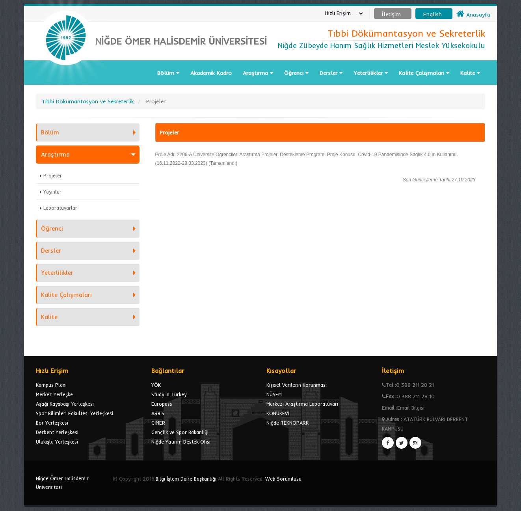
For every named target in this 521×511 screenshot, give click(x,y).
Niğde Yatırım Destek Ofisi (180, 441)
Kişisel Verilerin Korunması (296, 385)
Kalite (470, 72)
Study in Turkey (168, 394)
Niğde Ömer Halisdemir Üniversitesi (62, 482)
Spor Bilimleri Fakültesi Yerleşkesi (74, 413)
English (432, 14)
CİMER (158, 423)
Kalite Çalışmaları (424, 72)
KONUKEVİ (277, 413)
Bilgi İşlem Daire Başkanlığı (186, 479)
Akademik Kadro (211, 72)
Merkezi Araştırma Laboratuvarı (302, 404)
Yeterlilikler (371, 72)
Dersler (331, 72)
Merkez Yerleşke (54, 394)
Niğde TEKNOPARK (287, 423)
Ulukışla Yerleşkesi (57, 441)
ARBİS (157, 413)
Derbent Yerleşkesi (57, 432)
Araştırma (258, 72)
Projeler (52, 175)
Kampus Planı (51, 385)
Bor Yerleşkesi (52, 423)
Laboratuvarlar (60, 208)
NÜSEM (274, 394)
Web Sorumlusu (283, 479)
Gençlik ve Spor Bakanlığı (179, 432)
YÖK (156, 385)
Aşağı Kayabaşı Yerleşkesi (65, 404)
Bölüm (168, 72)
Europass (161, 404)
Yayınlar (52, 191)
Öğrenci (296, 72)
